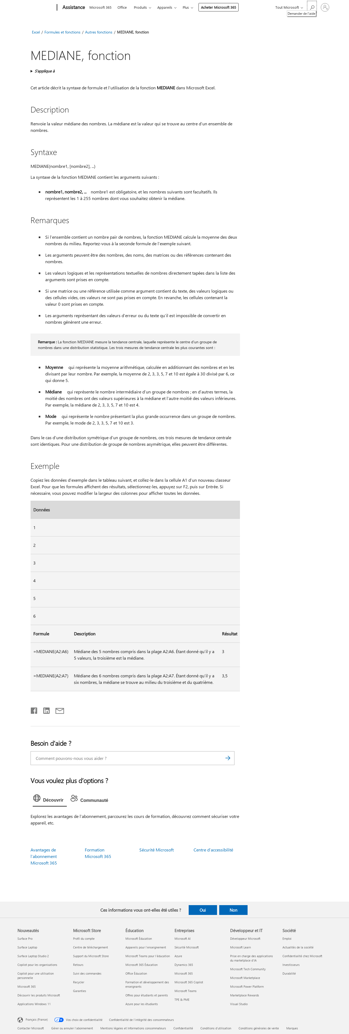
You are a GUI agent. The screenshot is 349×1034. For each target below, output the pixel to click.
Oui (203, 910)
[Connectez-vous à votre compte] (325, 7)
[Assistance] (73, 7)
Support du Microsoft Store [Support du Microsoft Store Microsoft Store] (91, 956)
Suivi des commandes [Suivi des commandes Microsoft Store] (87, 973)
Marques (292, 1028)
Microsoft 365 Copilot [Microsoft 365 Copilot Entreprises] (188, 982)
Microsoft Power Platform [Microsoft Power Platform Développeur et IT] (247, 986)
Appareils (164, 7)
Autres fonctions (98, 32)
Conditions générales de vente (259, 1028)
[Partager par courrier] (57, 709)
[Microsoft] (36, 7)
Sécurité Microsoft (156, 850)
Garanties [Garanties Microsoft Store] (79, 991)
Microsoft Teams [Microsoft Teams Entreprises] (185, 991)
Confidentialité (183, 1028)
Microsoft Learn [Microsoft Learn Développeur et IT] (240, 947)
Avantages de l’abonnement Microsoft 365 (44, 856)
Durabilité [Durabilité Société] (289, 973)
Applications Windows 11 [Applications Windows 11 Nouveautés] (34, 1004)
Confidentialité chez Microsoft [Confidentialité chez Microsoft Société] (302, 956)
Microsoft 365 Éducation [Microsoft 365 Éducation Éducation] (141, 965)
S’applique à (45, 71)
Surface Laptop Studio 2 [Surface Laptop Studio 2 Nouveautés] (33, 956)
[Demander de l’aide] (312, 7)
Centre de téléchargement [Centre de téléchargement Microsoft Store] (90, 947)
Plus (186, 7)
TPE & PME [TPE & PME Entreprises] (181, 999)
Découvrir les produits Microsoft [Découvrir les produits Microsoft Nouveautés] (38, 995)
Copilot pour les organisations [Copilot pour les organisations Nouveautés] (37, 965)
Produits (140, 7)
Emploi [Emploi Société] (286, 938)
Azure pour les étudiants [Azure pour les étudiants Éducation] (141, 1004)
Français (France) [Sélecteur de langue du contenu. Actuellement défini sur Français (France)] (37, 1019)
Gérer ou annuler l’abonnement (72, 1028)
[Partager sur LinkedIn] (44, 709)
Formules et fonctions (62, 32)
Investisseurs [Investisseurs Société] (291, 965)
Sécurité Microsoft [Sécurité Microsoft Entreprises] (186, 947)
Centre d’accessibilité (213, 850)
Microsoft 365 (100, 7)
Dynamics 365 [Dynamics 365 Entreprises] (183, 965)
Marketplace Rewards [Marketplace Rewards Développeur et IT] (244, 995)
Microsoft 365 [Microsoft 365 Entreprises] (183, 973)
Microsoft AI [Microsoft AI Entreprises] (182, 938)
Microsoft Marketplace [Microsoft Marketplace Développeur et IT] (245, 978)
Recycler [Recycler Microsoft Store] (78, 982)
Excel (36, 32)
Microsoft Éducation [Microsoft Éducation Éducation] (138, 938)
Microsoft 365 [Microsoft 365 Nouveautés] (26, 986)
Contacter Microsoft (30, 1028)
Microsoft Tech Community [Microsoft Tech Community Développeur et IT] (248, 969)
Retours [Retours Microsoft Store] (78, 965)
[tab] (50, 799)
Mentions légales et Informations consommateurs (133, 1028)
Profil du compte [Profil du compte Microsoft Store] (84, 938)
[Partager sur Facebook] (34, 709)
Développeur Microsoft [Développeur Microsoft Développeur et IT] (245, 938)
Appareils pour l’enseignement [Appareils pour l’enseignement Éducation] (145, 947)
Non (233, 910)
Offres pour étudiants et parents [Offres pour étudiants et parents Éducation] (146, 995)
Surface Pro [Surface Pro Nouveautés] (24, 938)
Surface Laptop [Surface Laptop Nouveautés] (27, 947)
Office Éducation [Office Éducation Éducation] (136, 973)
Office (122, 7)
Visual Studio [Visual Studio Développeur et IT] (239, 1004)
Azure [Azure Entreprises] (178, 956)
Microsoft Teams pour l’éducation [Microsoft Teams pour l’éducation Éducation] (147, 956)
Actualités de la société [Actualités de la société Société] (298, 947)
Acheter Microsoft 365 (218, 7)
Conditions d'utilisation (215, 1028)
